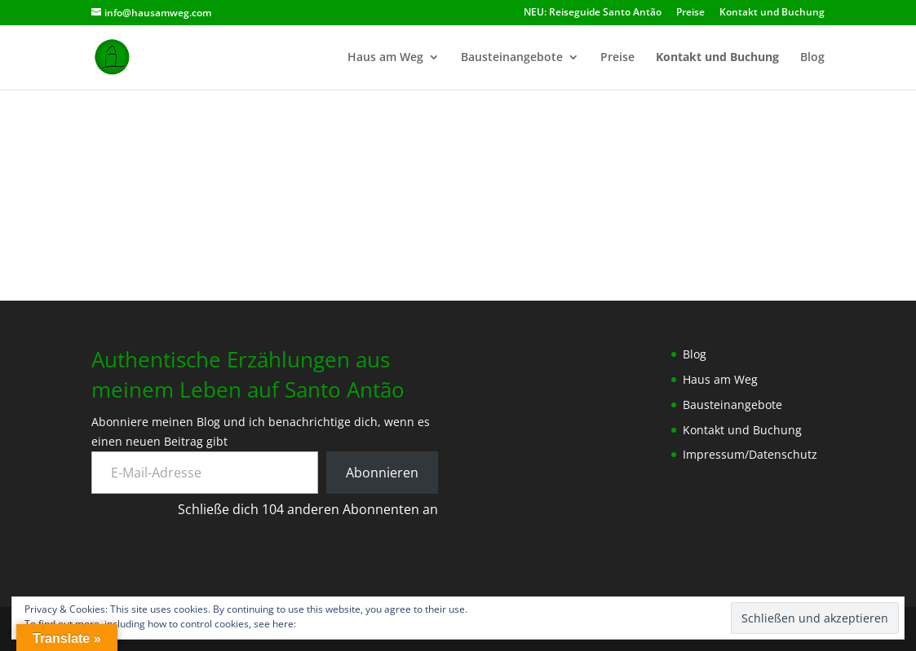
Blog (812, 57)
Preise (690, 13)
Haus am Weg (385, 57)
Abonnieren (382, 473)
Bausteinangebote (512, 57)
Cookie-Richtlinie (336, 624)
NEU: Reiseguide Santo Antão (593, 13)
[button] (213, 188)
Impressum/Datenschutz (750, 454)
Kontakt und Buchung (772, 13)
